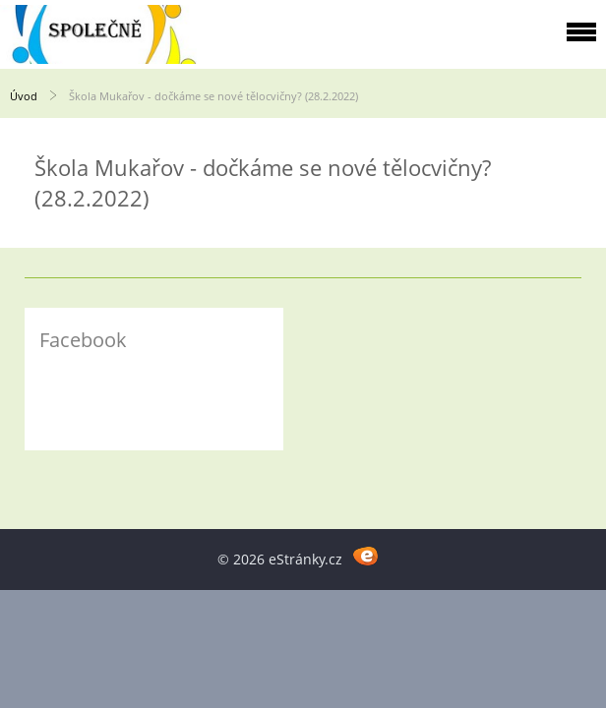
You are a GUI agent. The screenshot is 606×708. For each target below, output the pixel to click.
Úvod (23, 95)
